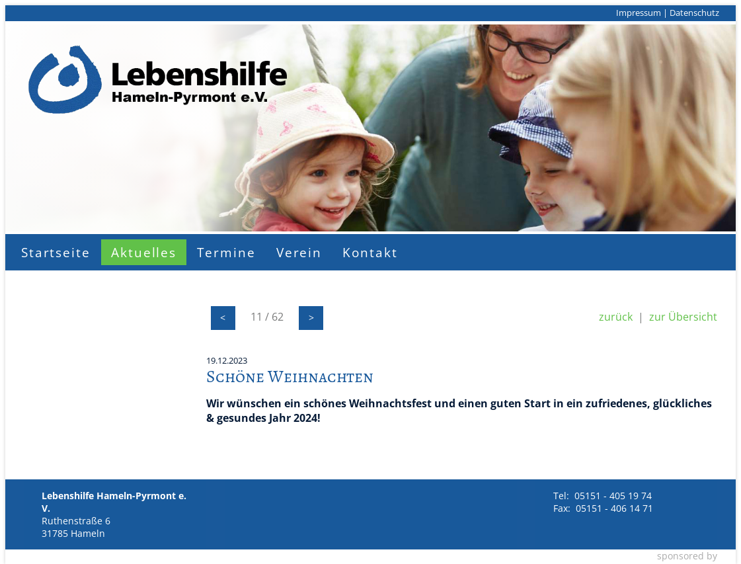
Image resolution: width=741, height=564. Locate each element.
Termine (226, 252)
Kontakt (369, 252)
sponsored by (687, 555)
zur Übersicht (683, 316)
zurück (616, 316)
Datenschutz (694, 13)
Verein (299, 252)
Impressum (638, 13)
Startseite (56, 252)
